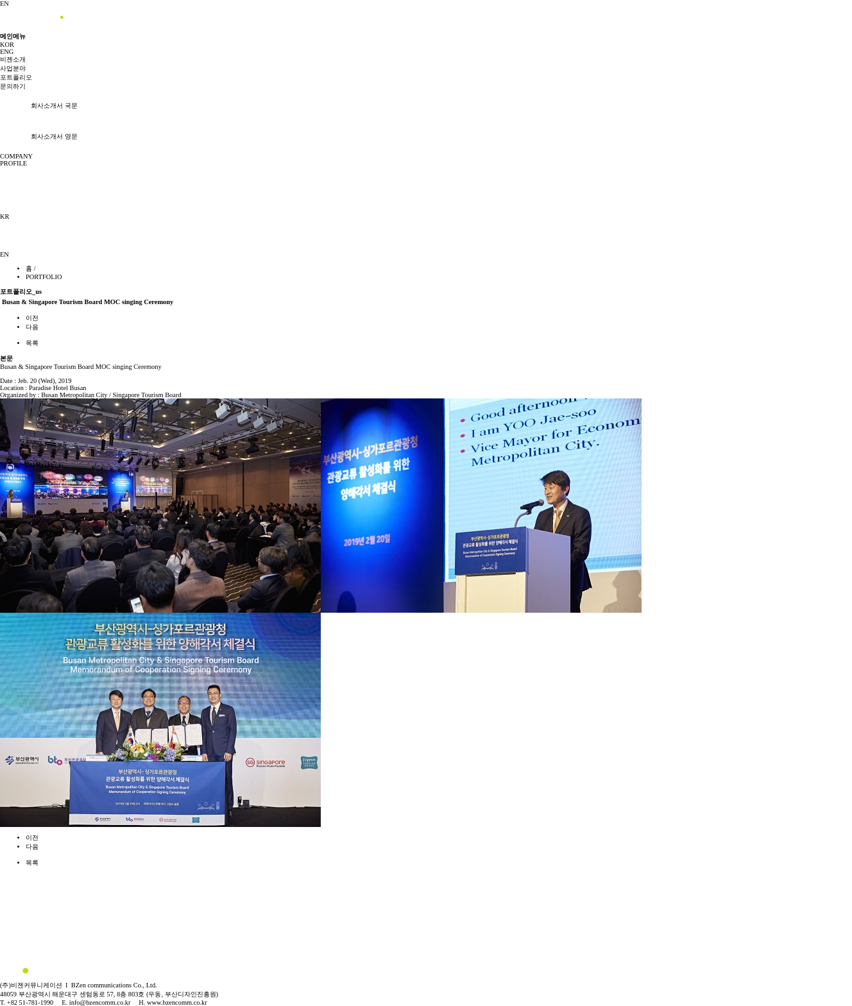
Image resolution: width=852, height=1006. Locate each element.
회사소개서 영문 (39, 136)
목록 (32, 342)
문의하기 (13, 86)
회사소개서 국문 (39, 105)
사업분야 (13, 68)
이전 (32, 317)
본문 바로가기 (0, 0)
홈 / (31, 268)
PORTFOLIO (44, 276)
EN (4, 3)
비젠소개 (13, 59)
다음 (32, 326)
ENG (6, 51)
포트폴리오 (16, 77)
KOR (7, 44)
